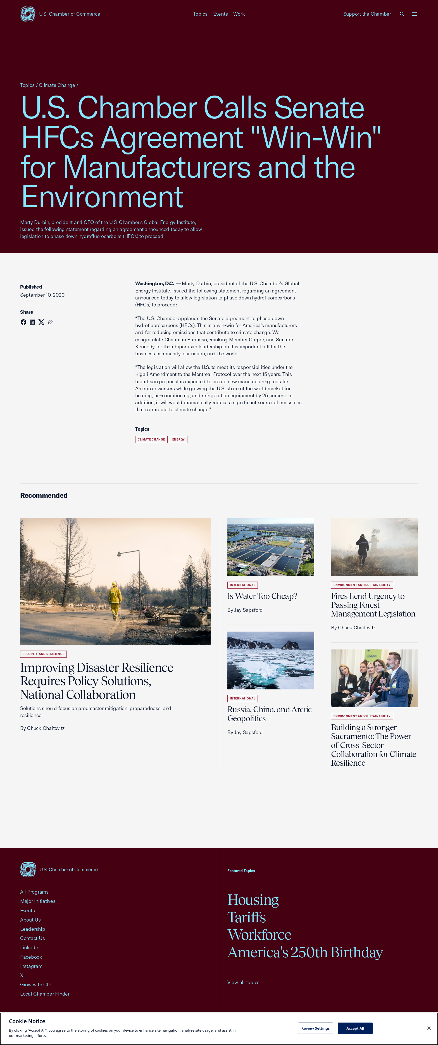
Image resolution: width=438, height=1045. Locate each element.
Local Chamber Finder (45, 994)
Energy (178, 439)
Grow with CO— (38, 984)
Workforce (259, 934)
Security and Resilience (43, 654)
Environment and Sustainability (362, 585)
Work (239, 14)
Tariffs (246, 917)
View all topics (243, 982)
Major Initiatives (38, 901)
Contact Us (32, 938)
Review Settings (315, 1027)
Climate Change (57, 85)
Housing (252, 899)
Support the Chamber (367, 14)
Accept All (355, 1027)
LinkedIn (29, 947)
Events (220, 14)
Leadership (32, 929)
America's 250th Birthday (305, 952)
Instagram (31, 966)
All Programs (34, 892)
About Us (30, 920)
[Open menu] (414, 14)
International (242, 585)
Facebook (31, 957)
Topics (200, 14)
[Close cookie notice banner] (429, 1028)
